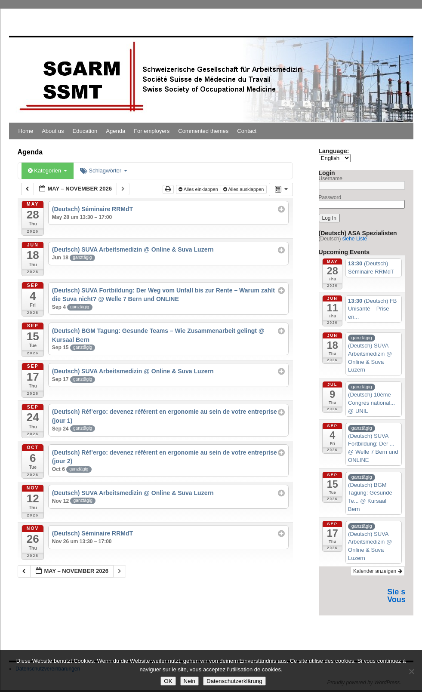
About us (53, 131)
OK (168, 681)
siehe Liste (354, 239)
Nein (189, 681)
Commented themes (203, 131)
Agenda (115, 131)
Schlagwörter (103, 170)
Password (330, 197)
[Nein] (411, 671)
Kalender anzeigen (377, 571)
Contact (246, 131)
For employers (151, 131)
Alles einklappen (199, 189)
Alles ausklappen (244, 189)
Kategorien (47, 170)
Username (330, 178)
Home (26, 131)
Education (85, 131)
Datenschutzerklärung (234, 681)
